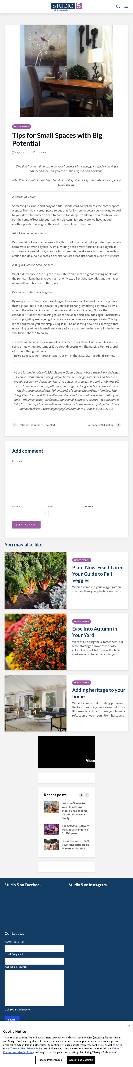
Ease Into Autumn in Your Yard (94, 632)
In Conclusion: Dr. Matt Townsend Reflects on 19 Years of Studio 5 (75, 844)
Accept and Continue (81, 1059)
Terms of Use (18, 1048)
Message (16, 966)
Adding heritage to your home (98, 693)
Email (52, 506)
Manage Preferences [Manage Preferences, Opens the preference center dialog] (50, 1059)
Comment (17, 461)
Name (16, 506)
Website (89, 506)
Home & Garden (21, 126)
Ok (129, 1025)
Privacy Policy (34, 1048)
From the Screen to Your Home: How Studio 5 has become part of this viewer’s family (74, 810)
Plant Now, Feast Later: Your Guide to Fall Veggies (98, 573)
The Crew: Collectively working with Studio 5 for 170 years (75, 829)
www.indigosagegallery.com (58, 409)
